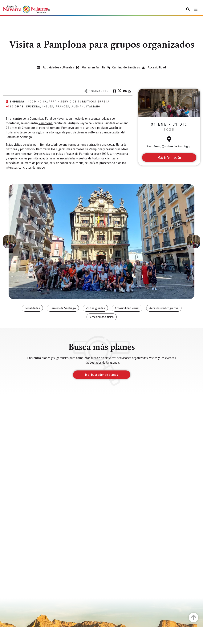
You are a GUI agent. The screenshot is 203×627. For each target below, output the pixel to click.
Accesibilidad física (102, 317)
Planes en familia (93, 67)
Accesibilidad (157, 67)
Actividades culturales (58, 67)
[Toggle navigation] (196, 9)
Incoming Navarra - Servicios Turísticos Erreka (68, 101)
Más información (169, 157)
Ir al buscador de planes (101, 375)
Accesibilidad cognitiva (163, 308)
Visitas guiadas (95, 308)
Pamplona (45, 123)
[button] (9, 241)
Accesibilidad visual (127, 308)
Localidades (32, 308)
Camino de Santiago (126, 67)
